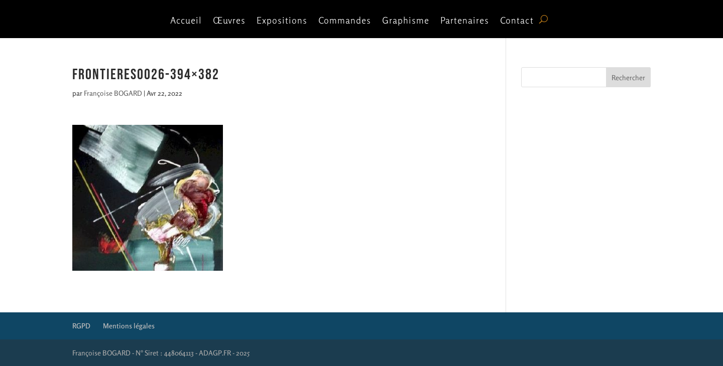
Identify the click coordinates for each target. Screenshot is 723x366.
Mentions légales (129, 325)
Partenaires (464, 21)
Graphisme (405, 21)
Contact (517, 21)
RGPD (81, 325)
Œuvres (229, 21)
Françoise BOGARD (113, 93)
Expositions (282, 21)
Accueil (186, 21)
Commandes (344, 21)
